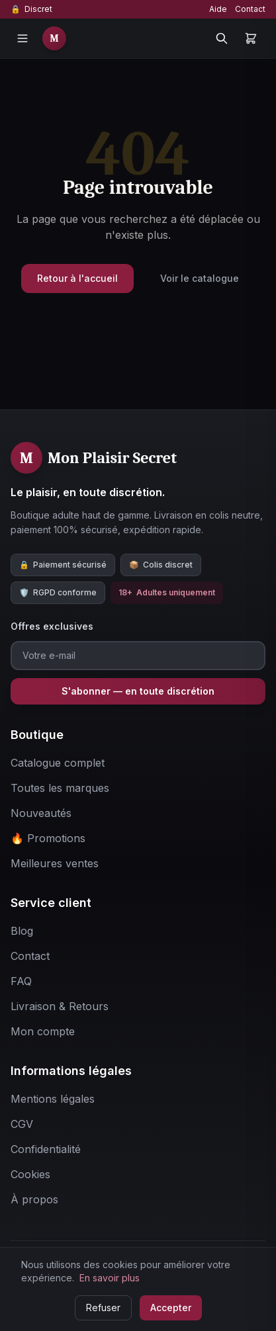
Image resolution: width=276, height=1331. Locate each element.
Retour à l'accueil (77, 278)
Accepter (170, 1307)
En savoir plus (109, 1277)
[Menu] (22, 38)
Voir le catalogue (199, 278)
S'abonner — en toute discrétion (138, 691)
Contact (250, 9)
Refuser (103, 1307)
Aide (218, 9)
